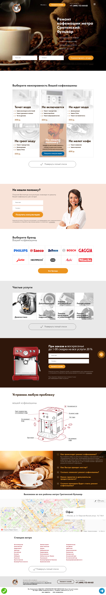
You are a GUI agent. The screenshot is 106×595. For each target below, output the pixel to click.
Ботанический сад (71, 558)
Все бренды (53, 271)
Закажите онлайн (57, 5)
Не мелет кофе (73, 413)
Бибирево (17, 556)
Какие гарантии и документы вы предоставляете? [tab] (75, 478)
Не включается (72, 406)
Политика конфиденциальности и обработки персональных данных (37, 583)
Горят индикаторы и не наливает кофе (21, 412)
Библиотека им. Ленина (47, 556)
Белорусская (70, 554)
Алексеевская (18, 546)
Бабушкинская (44, 550)
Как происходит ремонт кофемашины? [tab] (78, 454)
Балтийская (17, 552)
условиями (91, 64)
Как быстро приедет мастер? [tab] (74, 467)
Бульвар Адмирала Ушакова (48, 560)
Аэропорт (17, 550)
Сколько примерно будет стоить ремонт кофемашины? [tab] (79, 485)
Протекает (30, 438)
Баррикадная (44, 552)
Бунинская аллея (45, 561)
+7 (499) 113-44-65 (79, 5)
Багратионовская (71, 550)
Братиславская (18, 560)
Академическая (70, 544)
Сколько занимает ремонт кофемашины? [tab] (79, 472)
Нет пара (72, 417)
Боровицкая (43, 558)
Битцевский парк (71, 556)
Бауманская (69, 552)
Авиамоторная (44, 544)
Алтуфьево (69, 546)
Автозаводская (18, 544)
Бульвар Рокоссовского (21, 561)
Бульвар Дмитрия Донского (74, 560)
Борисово (17, 558)
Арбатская (69, 548)
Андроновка (17, 548)
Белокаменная (44, 554)
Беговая (16, 554)
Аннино (42, 548)
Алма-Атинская (44, 546)
